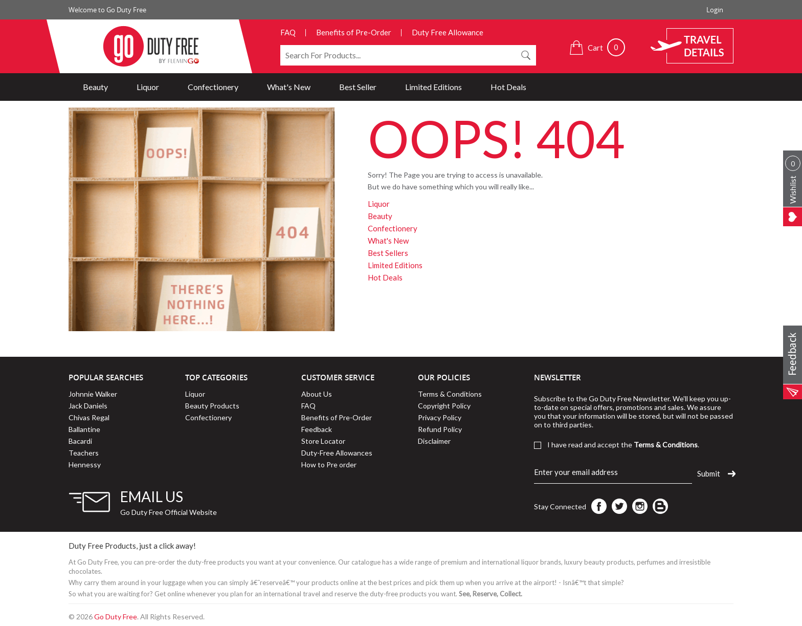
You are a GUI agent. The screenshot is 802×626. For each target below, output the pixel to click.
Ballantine (84, 429)
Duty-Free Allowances (336, 452)
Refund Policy (440, 429)
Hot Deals (508, 87)
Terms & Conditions (450, 394)
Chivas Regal (89, 417)
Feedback (316, 429)
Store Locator (323, 441)
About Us (316, 394)
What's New (288, 87)
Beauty (95, 87)
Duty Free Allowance (447, 32)
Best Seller (357, 87)
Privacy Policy (439, 417)
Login (714, 9)
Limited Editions (433, 87)
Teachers (84, 452)
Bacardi (80, 441)
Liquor (148, 87)
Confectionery (213, 87)
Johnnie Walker (93, 394)
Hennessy (85, 464)
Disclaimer (434, 441)
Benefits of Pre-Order (353, 32)
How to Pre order (329, 464)
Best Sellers (388, 252)
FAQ (288, 32)
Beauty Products (212, 405)
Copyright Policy (444, 405)
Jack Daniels (88, 405)
